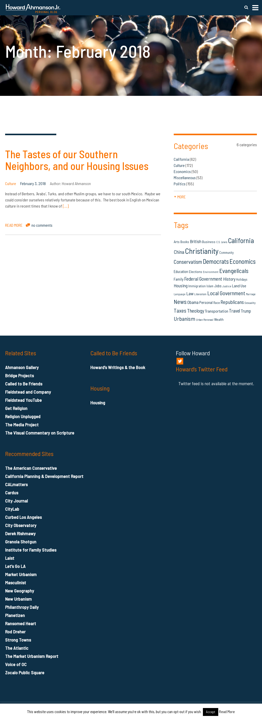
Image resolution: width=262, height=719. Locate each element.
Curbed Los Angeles (23, 517)
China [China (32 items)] (179, 252)
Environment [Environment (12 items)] (211, 271)
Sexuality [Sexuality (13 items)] (250, 302)
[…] (66, 205)
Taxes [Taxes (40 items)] (180, 310)
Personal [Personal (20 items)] (206, 302)
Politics (179, 183)
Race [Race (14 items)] (216, 303)
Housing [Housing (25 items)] (181, 285)
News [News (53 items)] (180, 301)
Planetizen (15, 615)
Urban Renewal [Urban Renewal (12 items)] (204, 319)
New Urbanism (18, 599)
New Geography (19, 591)
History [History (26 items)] (229, 279)
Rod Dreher (15, 631)
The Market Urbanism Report (31, 656)
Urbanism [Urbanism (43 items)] (184, 318)
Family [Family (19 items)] (178, 279)
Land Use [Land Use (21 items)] (239, 285)
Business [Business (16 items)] (208, 241)
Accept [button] (210, 712)
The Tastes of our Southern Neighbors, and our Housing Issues (76, 159)
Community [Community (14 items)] (226, 252)
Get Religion (16, 408)
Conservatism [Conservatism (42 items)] (188, 261)
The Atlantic (16, 648)
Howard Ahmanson (76, 183)
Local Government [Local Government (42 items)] (226, 293)
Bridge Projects (19, 375)
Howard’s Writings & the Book (117, 367)
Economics (182, 171)
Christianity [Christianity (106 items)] (202, 250)
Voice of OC (16, 664)
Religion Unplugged (22, 416)
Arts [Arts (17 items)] (177, 241)
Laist (9, 558)
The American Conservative (31, 468)
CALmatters (16, 484)
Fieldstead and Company (28, 392)
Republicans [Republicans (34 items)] (232, 302)
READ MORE (14, 225)
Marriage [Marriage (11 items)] (251, 294)
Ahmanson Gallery (22, 367)
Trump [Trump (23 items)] (246, 310)
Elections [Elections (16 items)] (195, 271)
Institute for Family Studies (30, 550)
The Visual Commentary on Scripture (39, 433)
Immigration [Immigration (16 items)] (197, 286)
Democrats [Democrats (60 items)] (216, 261)
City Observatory (20, 525)
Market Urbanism (21, 574)
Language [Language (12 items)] (179, 294)
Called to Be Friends (23, 383)
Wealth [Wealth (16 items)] (219, 319)
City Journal (16, 501)
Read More (227, 711)
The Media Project (22, 424)
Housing (97, 402)
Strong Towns (18, 640)
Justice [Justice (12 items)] (226, 286)
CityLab (12, 509)
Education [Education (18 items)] (181, 271)
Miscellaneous (185, 177)
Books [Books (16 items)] (184, 241)
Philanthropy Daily (22, 607)
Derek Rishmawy (20, 533)
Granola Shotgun (20, 541)
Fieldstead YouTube (23, 400)
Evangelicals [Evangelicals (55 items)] (233, 270)
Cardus (11, 492)
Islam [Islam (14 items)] (209, 286)
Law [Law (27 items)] (189, 293)
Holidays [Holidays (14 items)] (241, 279)
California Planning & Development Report (44, 476)
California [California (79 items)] (241, 240)
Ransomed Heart (20, 623)
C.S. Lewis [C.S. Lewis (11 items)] (221, 242)
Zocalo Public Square (24, 672)
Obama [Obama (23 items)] (193, 302)
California (181, 159)
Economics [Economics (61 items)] (243, 261)
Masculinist (15, 582)
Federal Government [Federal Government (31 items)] (203, 279)
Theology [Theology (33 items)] (195, 310)
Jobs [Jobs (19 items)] (218, 285)
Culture (10, 183)
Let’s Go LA (15, 566)
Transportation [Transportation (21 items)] (216, 311)
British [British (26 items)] (195, 241)
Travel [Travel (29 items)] (234, 311)
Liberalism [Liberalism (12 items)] (200, 294)
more (179, 196)
